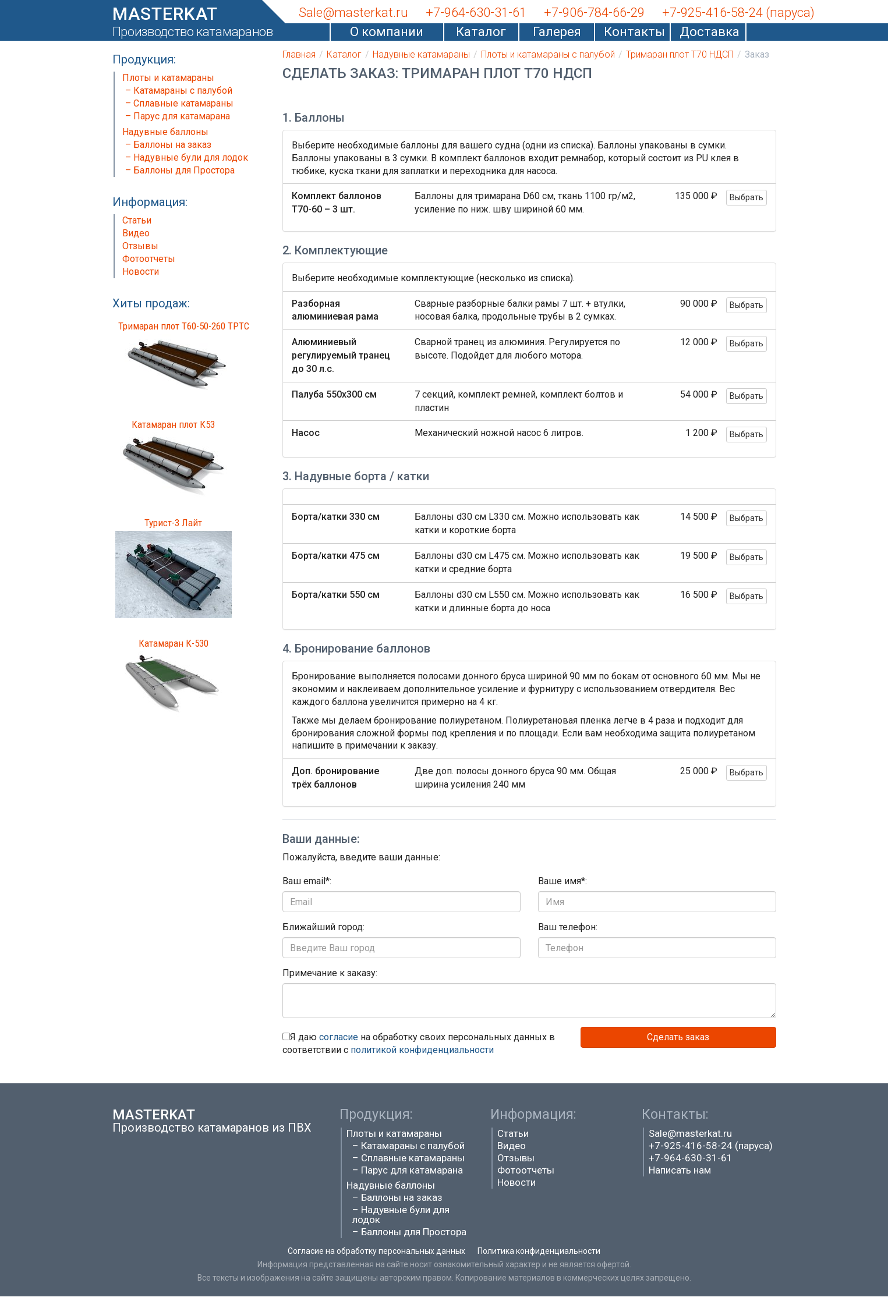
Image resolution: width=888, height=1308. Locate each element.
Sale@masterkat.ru (690, 1133)
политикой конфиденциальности (422, 1049)
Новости (140, 271)
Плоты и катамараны (168, 77)
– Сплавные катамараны (179, 103)
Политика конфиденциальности (538, 1251)
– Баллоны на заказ (168, 144)
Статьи (136, 220)
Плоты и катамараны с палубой (548, 54)
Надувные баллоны (165, 131)
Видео (136, 233)
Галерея (557, 31)
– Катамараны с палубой (178, 90)
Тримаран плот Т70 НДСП (680, 54)
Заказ (757, 54)
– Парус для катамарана (177, 116)
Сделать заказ (678, 1037)
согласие (338, 1037)
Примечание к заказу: (329, 973)
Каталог (481, 31)
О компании (386, 31)
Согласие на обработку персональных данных (376, 1251)
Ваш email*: (306, 881)
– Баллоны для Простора (180, 170)
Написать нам (680, 1170)
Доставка (708, 31)
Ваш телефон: (567, 927)
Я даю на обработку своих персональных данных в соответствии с (418, 1043)
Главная (299, 54)
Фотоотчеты (148, 258)
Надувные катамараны (421, 54)
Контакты (632, 31)
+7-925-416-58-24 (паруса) (711, 1145)
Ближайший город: (323, 927)
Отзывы (140, 245)
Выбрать (746, 197)
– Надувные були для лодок (186, 157)
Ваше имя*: (562, 881)
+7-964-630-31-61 (691, 1158)
